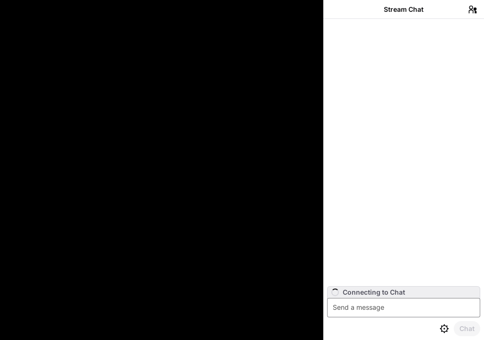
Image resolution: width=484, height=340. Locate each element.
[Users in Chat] (472, 9)
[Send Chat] (467, 328)
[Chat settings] (444, 328)
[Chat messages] (403, 152)
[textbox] (405, 307)
